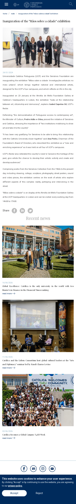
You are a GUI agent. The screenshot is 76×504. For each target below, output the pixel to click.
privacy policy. (15, 486)
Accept (14, 493)
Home (5, 14)
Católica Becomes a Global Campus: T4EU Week (23, 434)
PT (18, 5)
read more (7, 293)
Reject (39, 493)
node (13, 14)
